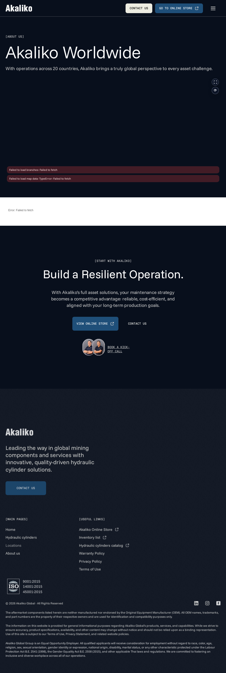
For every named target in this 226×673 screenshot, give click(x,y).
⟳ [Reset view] (215, 90)
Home (10, 535)
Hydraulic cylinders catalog (101, 550)
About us (13, 558)
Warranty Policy (92, 558)
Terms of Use (90, 574)
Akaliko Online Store (95, 535)
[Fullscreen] (215, 82)
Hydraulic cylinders (21, 542)
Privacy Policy (90, 566)
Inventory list (89, 542)
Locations (13, 550)
